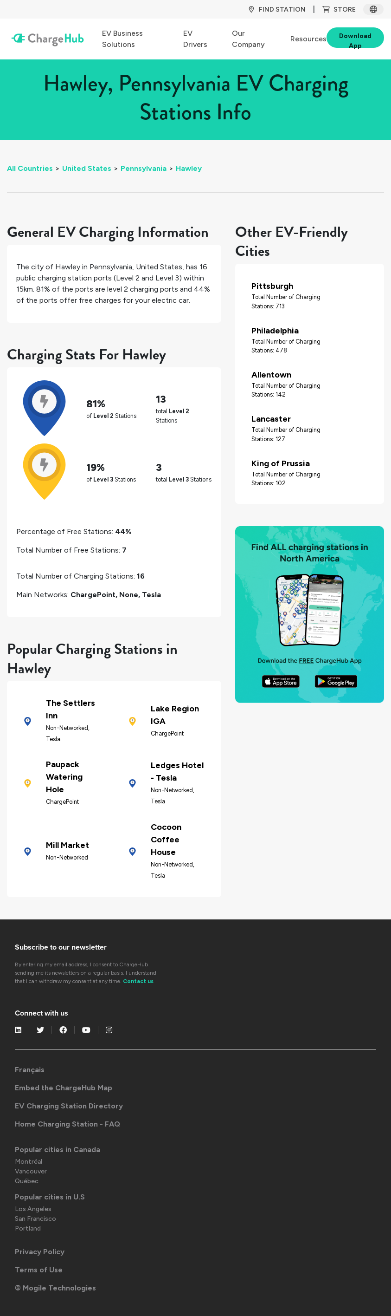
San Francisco (35, 1219)
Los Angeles (33, 1209)
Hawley (189, 168)
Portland (28, 1228)
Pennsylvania (144, 168)
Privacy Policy (39, 1251)
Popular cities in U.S (50, 1196)
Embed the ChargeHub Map (63, 1087)
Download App (355, 40)
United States (86, 168)
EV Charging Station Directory (69, 1105)
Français (30, 1069)
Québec (26, 1181)
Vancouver (31, 1171)
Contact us (138, 981)
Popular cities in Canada (57, 1149)
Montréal (28, 1162)
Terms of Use (39, 1269)
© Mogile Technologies (55, 1287)
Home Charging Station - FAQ (67, 1124)
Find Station (277, 9)
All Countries (30, 168)
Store (339, 9)
